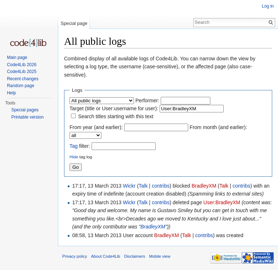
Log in (268, 6)
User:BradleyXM (221, 202)
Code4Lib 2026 (21, 64)
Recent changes (22, 78)
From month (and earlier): (218, 127)
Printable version (27, 117)
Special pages (24, 109)
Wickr (129, 186)
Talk (143, 186)
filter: (80, 146)
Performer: (147, 100)
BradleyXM (203, 186)
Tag (74, 146)
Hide (74, 156)
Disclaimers (134, 256)
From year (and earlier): (96, 127)
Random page (20, 85)
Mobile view (159, 256)
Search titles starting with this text (115, 116)
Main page (17, 57)
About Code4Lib (105, 256)
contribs (160, 186)
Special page (73, 23)
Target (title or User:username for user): (114, 108)
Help (11, 92)
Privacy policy (74, 256)
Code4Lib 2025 (21, 71)
